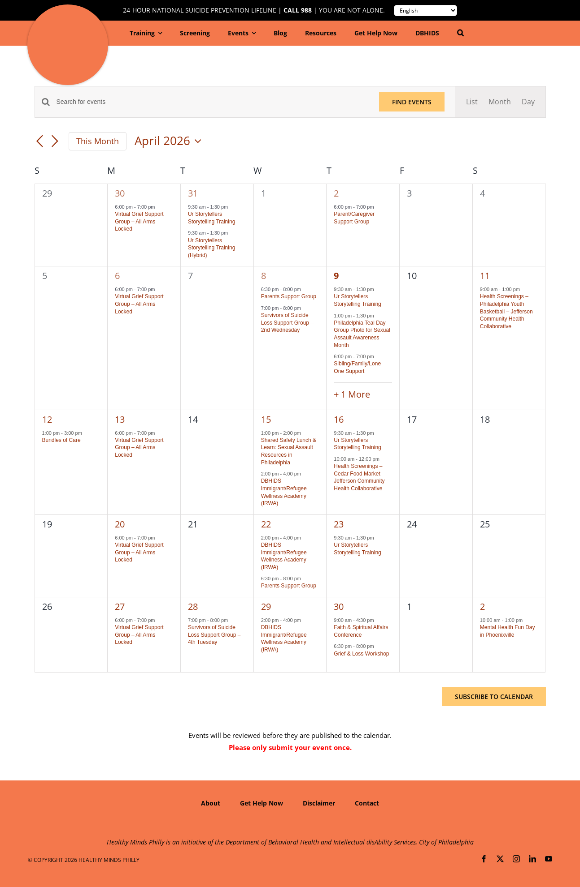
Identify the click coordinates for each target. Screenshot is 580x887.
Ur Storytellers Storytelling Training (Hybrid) (211, 247)
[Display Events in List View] (472, 101)
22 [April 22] (266, 524)
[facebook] (484, 858)
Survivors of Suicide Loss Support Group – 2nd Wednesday (287, 322)
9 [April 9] (336, 276)
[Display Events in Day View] (528, 101)
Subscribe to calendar (494, 696)
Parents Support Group (288, 296)
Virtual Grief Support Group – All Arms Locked (139, 221)
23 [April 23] (339, 524)
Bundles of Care (61, 440)
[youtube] (548, 858)
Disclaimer (319, 803)
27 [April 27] (120, 606)
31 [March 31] (193, 193)
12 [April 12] (47, 419)
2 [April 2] (336, 193)
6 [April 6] (117, 276)
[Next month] (55, 142)
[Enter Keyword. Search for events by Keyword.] (212, 102)
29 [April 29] (266, 606)
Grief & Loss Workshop (361, 654)
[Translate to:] (425, 10)
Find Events (412, 102)
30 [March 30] (120, 193)
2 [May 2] (482, 606)
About (210, 803)
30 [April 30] (339, 606)
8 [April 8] (263, 276)
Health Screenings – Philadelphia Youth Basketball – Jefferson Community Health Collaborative (506, 311)
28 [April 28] (193, 606)
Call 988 (297, 10)
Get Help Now (261, 803)
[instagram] (516, 858)
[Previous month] (40, 142)
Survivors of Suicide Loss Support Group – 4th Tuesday (214, 634)
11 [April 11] (485, 276)
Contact (367, 803)
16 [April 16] (339, 419)
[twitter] (500, 858)
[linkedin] (532, 858)
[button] (460, 33)
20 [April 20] (120, 524)
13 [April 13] (120, 419)
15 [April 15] (266, 419)
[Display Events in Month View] (499, 101)
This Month (97, 141)
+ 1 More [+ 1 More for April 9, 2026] (352, 394)
